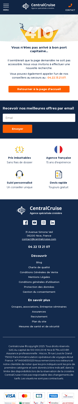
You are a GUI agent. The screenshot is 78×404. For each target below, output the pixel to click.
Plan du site (39, 321)
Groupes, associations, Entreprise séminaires (39, 306)
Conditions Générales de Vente (39, 272)
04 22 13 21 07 (39, 247)
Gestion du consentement (39, 291)
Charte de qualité (39, 267)
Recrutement (39, 316)
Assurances (39, 311)
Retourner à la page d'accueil (39, 89)
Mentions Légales (39, 276)
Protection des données (39, 286)
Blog (39, 262)
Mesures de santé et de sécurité (39, 326)
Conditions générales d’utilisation (39, 281)
